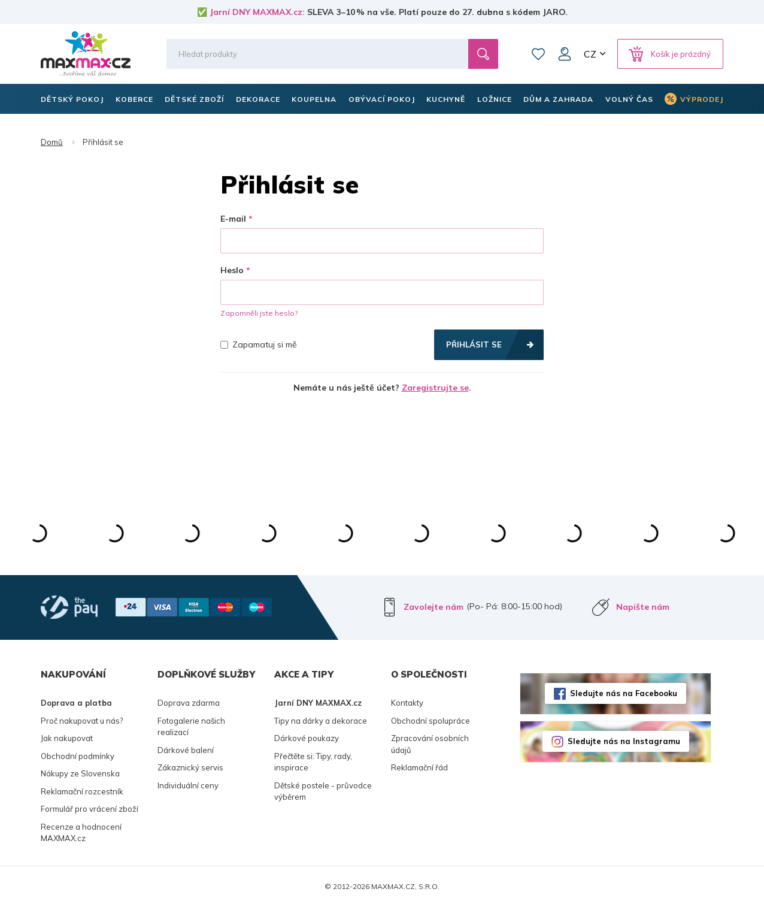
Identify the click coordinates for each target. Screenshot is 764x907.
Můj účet (564, 54)
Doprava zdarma (188, 703)
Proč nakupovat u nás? (82, 720)
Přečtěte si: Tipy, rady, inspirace (313, 762)
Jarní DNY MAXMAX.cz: (257, 12)
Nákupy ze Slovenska (80, 773)
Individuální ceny (188, 785)
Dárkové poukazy (306, 738)
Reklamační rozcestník (82, 791)
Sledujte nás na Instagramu (624, 741)
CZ (590, 54)
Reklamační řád (419, 767)
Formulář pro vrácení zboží (89, 809)
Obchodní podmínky (77, 756)
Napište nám (642, 606)
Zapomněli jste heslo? (259, 313)
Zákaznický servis (190, 767)
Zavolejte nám (433, 606)
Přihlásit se (474, 344)
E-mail (233, 218)
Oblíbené (538, 54)
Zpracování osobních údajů (430, 744)
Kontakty (407, 703)
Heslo (232, 270)
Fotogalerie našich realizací (191, 726)
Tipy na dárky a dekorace (320, 720)
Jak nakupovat (67, 738)
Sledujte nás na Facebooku (623, 693)
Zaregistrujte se (435, 387)
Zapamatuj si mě (258, 344)
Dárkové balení (185, 750)
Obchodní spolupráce (430, 720)
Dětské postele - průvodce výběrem (323, 791)
